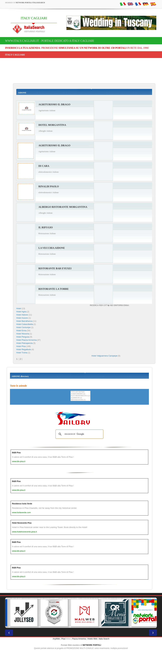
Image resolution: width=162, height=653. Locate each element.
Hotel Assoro (22, 318)
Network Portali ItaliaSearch (30, 2)
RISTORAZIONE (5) (80, 400)
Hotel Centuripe (23, 327)
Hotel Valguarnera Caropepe (104, 356)
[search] (79, 434)
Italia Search (104, 639)
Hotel (19, 308)
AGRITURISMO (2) (80, 394)
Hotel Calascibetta (24, 324)
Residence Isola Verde (22, 504)
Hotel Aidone (22, 315)
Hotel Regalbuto (23, 349)
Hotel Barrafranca (24, 321)
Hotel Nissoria (22, 333)
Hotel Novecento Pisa (21, 523)
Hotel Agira (21, 311)
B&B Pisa (16, 453)
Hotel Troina (21, 352)
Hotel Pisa (21, 346)
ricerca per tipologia (80, 392)
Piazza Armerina (79, 639)
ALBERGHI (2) (80, 398)
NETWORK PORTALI (92, 645)
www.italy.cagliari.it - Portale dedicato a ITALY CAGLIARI (49, 40)
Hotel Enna (21, 330)
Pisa (63, 639)
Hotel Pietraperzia (24, 343)
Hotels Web (92, 639)
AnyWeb (56, 639)
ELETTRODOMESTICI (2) (80, 396)
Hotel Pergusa (22, 337)
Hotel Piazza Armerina (26, 340)
